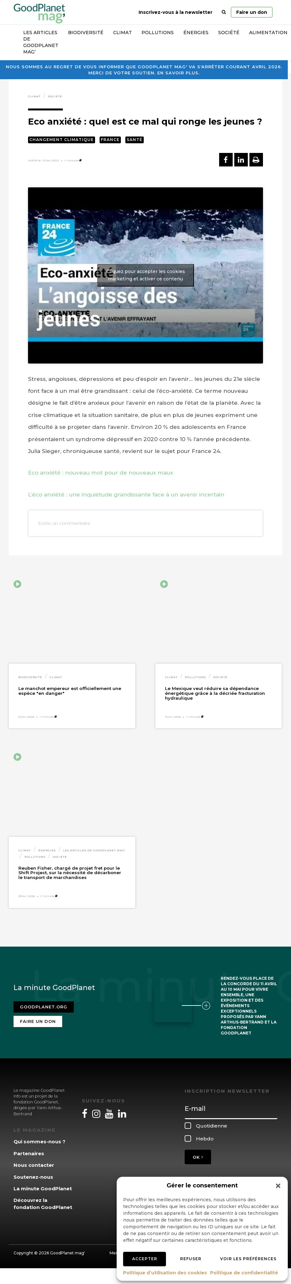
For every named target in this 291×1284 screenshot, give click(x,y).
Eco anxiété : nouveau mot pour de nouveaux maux (100, 472)
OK (198, 1157)
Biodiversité (85, 32)
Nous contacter (34, 1165)
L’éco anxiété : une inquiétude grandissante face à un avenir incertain (126, 494)
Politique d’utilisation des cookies (165, 1273)
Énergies (196, 32)
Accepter (144, 1258)
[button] (278, 1186)
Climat (122, 32)
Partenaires (29, 1153)
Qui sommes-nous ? (39, 1141)
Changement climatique (61, 139)
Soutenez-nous (33, 1177)
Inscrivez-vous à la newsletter (175, 12)
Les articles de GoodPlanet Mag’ (40, 42)
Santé (134, 139)
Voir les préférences (248, 1258)
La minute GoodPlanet (43, 1188)
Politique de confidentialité (244, 1273)
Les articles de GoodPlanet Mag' (94, 850)
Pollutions (157, 32)
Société (228, 32)
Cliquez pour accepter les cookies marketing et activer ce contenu (145, 275)
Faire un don (251, 12)
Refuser (190, 1258)
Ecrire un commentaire (64, 523)
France (110, 139)
